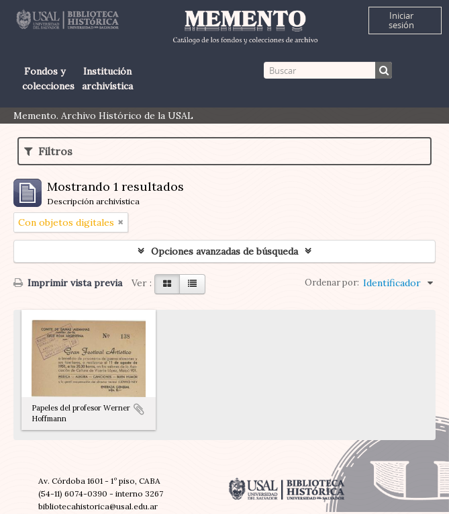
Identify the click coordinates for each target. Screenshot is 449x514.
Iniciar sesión (401, 20)
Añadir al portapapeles (139, 409)
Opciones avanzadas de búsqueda (224, 251)
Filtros (48, 151)
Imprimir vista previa (67, 283)
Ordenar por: (332, 282)
